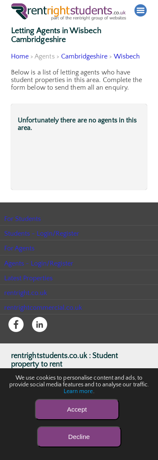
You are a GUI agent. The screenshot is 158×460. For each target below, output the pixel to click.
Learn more (78, 391)
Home (20, 56)
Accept (77, 409)
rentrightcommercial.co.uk (43, 307)
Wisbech (127, 56)
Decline (79, 436)
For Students (22, 219)
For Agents (19, 248)
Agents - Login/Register (39, 263)
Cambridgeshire (84, 56)
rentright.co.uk (26, 293)
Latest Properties (28, 278)
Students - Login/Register (42, 233)
